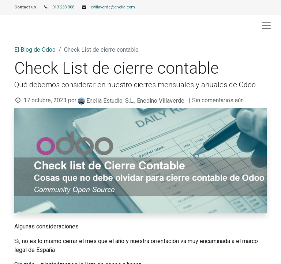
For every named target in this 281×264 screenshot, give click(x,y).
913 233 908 (63, 7)
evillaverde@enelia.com (113, 7)
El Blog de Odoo (35, 49)
